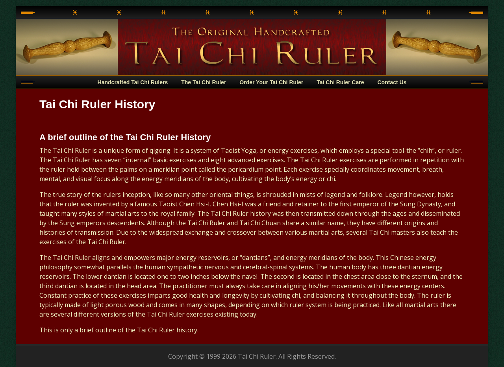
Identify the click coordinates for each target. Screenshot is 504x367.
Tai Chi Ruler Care (340, 82)
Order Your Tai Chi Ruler (271, 82)
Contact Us (392, 82)
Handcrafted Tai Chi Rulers (133, 82)
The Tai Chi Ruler (203, 82)
